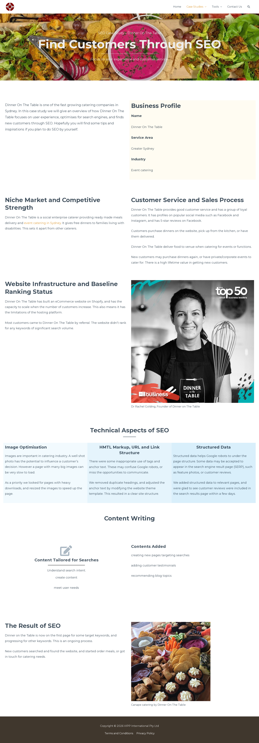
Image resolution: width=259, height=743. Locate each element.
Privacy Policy (145, 733)
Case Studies (194, 6)
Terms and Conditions (119, 733)
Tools (215, 6)
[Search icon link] (249, 7)
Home (177, 6)
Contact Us (234, 6)
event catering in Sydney (42, 223)
